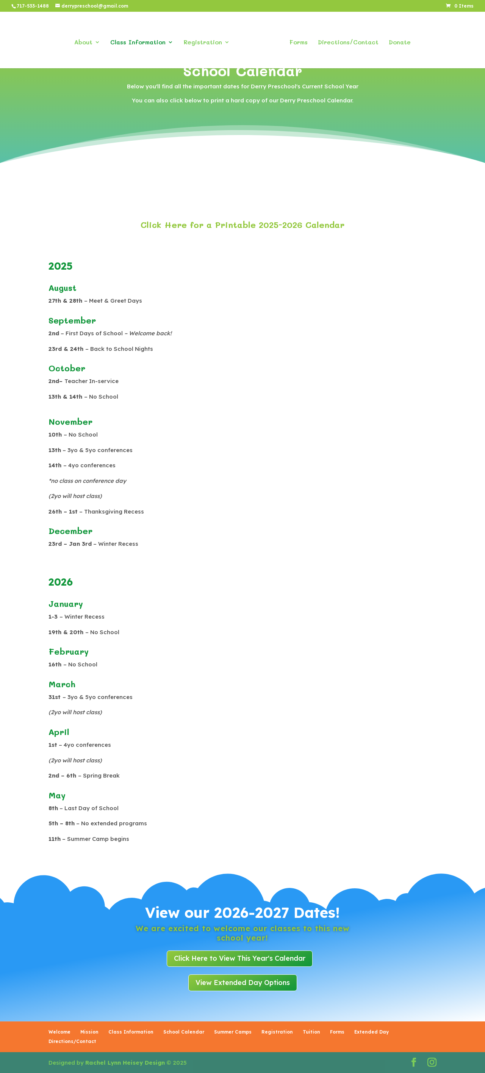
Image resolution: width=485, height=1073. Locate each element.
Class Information (140, 41)
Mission (89, 1032)
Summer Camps (233, 1032)
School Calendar (183, 1032)
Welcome (59, 1032)
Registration (205, 41)
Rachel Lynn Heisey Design (125, 1062)
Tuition (311, 1032)
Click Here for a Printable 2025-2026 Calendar (242, 224)
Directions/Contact (345, 41)
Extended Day (371, 1032)
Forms (296, 41)
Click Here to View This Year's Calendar (239, 958)
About (86, 41)
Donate (397, 41)
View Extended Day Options (243, 982)
